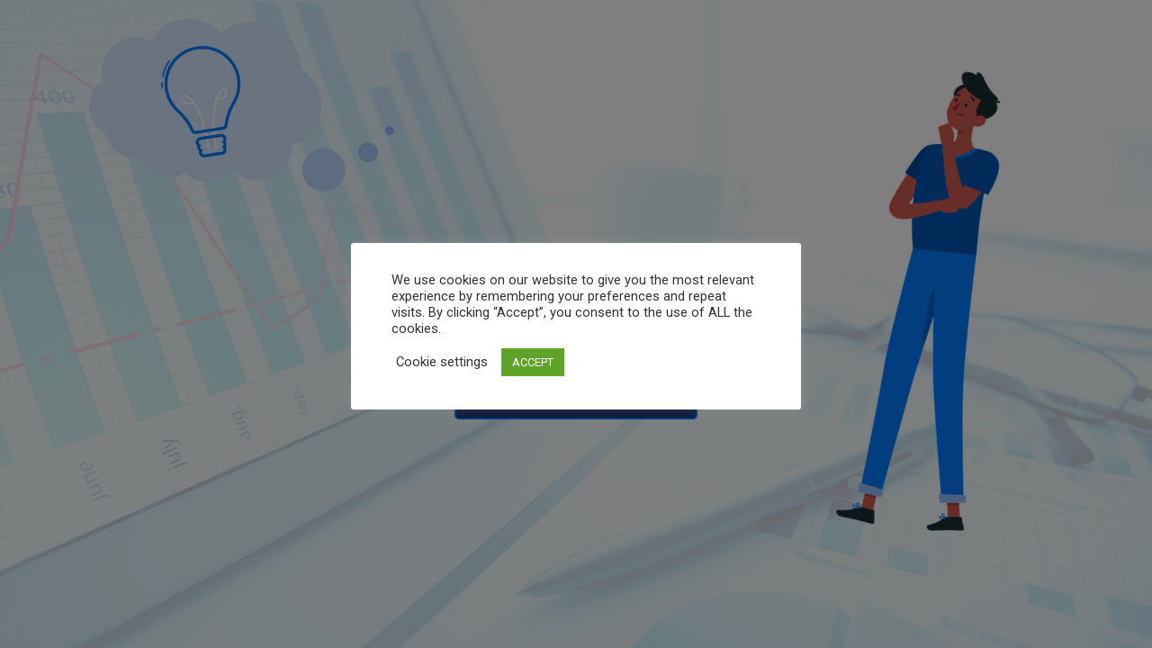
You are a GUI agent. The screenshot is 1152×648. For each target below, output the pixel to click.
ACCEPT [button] (533, 362)
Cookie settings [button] (442, 362)
